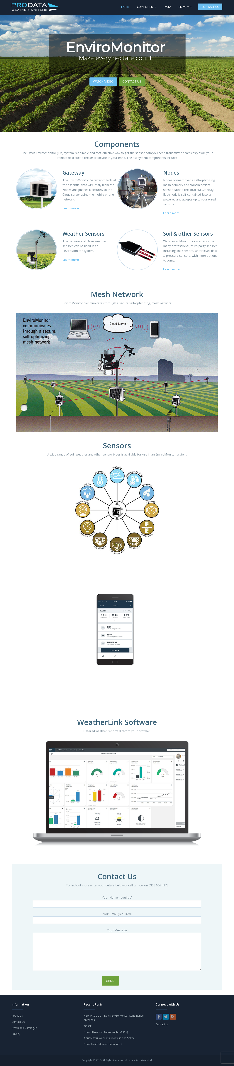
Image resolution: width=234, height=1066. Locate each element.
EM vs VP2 (185, 7)
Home (125, 7)
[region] (117, 73)
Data (167, 7)
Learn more (70, 208)
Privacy (16, 1034)
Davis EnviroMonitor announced (103, 1044)
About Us (17, 1015)
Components (146, 7)
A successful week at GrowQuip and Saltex (109, 1038)
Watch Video (103, 110)
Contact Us (210, 7)
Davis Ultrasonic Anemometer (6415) (106, 1032)
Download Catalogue (24, 1028)
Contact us (162, 1024)
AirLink (87, 1026)
